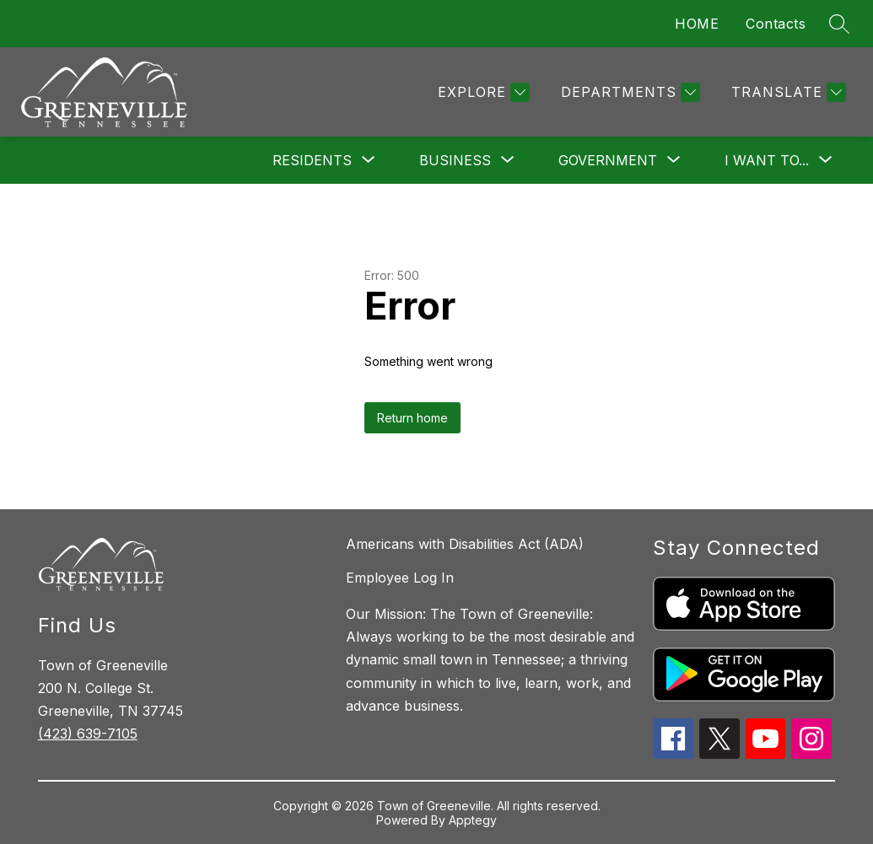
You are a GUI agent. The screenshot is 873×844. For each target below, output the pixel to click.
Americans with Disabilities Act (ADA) (465, 543)
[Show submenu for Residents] (312, 160)
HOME (697, 23)
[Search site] (839, 23)
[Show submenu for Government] (607, 160)
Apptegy (473, 820)
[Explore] (482, 92)
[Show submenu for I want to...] (767, 160)
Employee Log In (400, 577)
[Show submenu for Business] (455, 160)
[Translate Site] (786, 92)
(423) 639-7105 (87, 733)
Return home (412, 418)
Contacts (776, 23)
